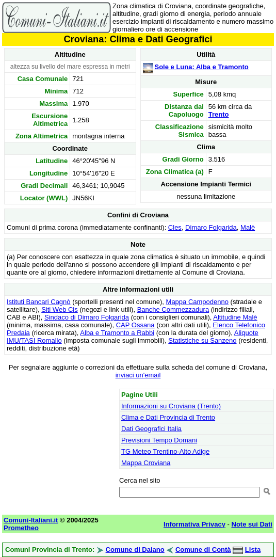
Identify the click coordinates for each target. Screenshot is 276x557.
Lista (253, 549)
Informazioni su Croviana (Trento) (171, 406)
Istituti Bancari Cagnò (39, 302)
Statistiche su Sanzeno (202, 340)
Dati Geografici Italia (151, 429)
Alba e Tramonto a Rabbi (117, 333)
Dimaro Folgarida (211, 227)
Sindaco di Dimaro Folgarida (86, 317)
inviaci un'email (138, 375)
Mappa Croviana (145, 463)
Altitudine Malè (235, 317)
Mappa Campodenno (197, 302)
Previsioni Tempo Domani (159, 440)
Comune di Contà (203, 549)
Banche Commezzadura (173, 309)
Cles (175, 227)
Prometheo (21, 528)
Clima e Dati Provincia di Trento (168, 417)
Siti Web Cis (59, 309)
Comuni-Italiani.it (31, 520)
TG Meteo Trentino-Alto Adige (165, 451)
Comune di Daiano (135, 549)
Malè (247, 227)
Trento (218, 114)
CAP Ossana (135, 325)
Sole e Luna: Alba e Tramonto (202, 67)
